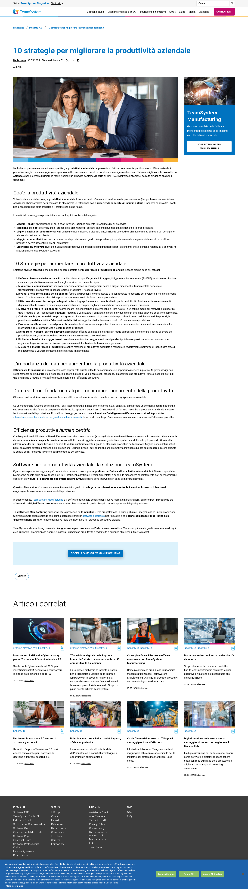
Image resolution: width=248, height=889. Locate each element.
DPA (129, 812)
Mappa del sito (97, 839)
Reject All (189, 883)
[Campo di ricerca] (212, 3)
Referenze (57, 824)
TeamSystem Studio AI (26, 816)
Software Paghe (22, 836)
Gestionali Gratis (22, 840)
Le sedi (55, 820)
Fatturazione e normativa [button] (152, 11)
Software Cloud (22, 828)
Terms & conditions (100, 820)
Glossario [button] (204, 11)
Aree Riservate (97, 816)
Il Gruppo (56, 812)
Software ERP (21, 812)
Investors (56, 836)
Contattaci (224, 11)
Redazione (19, 60)
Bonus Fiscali (20, 855)
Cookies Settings (166, 883)
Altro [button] (172, 11)
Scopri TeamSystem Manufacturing (95, 553)
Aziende (17, 67)
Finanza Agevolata (23, 851)
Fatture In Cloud (22, 820)
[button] (57, 3)
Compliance (58, 832)
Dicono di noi (58, 828)
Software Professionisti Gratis (26, 846)
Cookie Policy (97, 828)
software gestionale (93, 515)
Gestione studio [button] (96, 11)
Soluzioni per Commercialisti (29, 824)
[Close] (242, 883)
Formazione (58, 844)
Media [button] (192, 11)
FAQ (129, 816)
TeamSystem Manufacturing (47, 499)
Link (91, 843)
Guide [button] (182, 11)
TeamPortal (95, 847)
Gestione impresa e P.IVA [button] (122, 11)
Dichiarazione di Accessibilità (98, 834)
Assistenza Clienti (98, 812)
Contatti (55, 816)
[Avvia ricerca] (232, 3)
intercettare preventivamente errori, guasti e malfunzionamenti (47, 417)
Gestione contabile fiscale (27, 832)
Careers (55, 840)
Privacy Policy (97, 824)
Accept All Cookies (212, 883)
